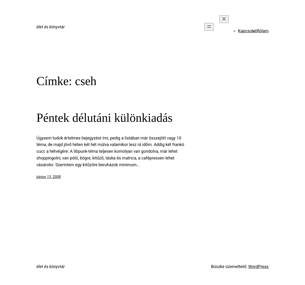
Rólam (263, 30)
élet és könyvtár (50, 26)
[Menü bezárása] (224, 19)
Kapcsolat (247, 30)
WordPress (258, 266)
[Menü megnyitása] (209, 27)
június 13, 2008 (48, 177)
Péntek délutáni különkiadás (104, 117)
